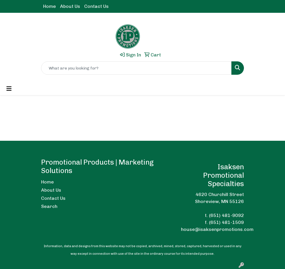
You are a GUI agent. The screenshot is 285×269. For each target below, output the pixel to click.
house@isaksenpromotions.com (217, 229)
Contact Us (96, 6)
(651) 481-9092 (226, 215)
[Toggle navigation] (9, 89)
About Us (70, 6)
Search (49, 206)
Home (49, 6)
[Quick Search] (136, 68)
